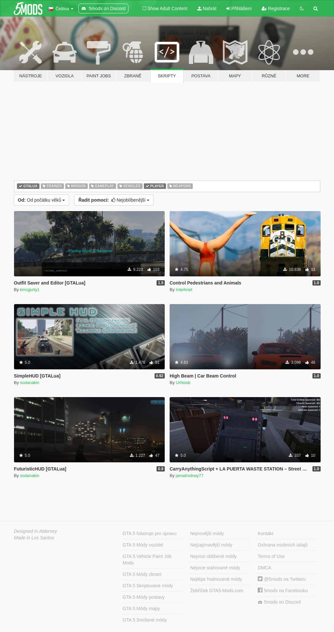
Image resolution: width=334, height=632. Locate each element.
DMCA (264, 567)
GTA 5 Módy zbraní (142, 574)
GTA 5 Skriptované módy (148, 585)
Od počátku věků (41, 200)
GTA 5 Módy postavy (144, 597)
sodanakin (29, 382)
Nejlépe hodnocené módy (216, 579)
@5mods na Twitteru (282, 579)
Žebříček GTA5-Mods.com (216, 590)
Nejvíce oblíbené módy (213, 556)
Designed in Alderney (35, 531)
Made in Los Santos (34, 537)
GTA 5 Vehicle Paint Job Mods (147, 559)
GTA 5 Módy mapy (141, 608)
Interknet (184, 289)
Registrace (276, 8)
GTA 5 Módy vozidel (143, 544)
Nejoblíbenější (113, 200)
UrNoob (183, 382)
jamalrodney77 (190, 475)
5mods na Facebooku (283, 590)
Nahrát (207, 8)
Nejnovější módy (207, 533)
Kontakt (265, 533)
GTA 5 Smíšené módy (145, 620)
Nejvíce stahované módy (215, 567)
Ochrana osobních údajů (283, 544)
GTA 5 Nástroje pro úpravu (149, 533)
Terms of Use (271, 556)
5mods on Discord (279, 602)
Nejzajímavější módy (211, 544)
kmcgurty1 (29, 289)
